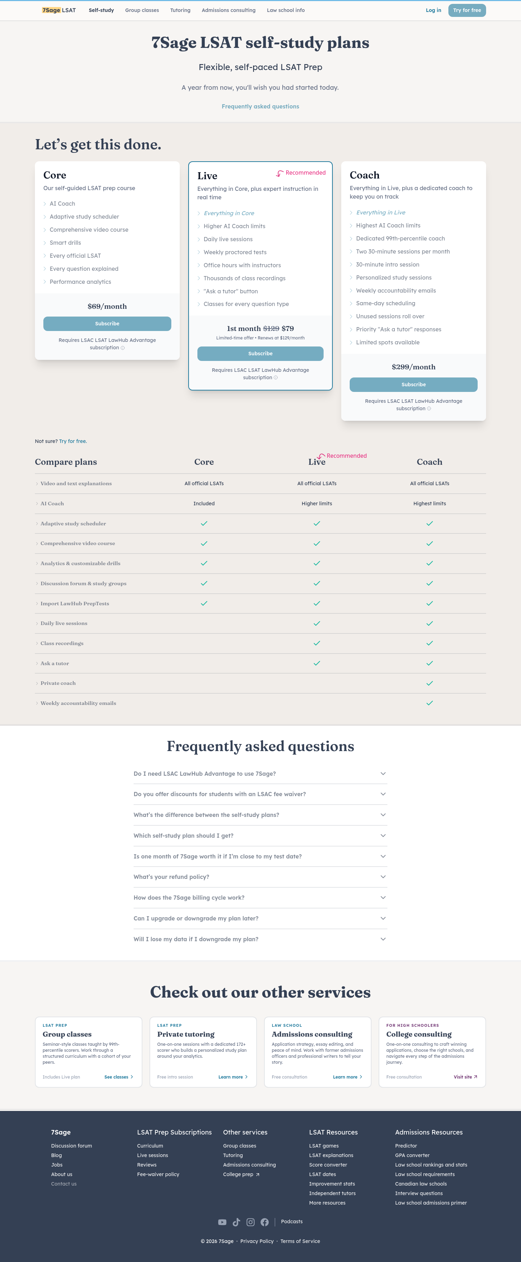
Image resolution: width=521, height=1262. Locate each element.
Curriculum (150, 1146)
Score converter (328, 1165)
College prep (241, 1174)
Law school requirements (425, 1174)
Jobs (56, 1165)
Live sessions (152, 1155)
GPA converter (412, 1155)
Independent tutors (332, 1193)
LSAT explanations (331, 1155)
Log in (433, 10)
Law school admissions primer (431, 1203)
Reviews (147, 1165)
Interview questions (419, 1193)
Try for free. (73, 441)
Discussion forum (71, 1146)
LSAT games (324, 1146)
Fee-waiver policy (158, 1174)
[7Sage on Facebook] (264, 1222)
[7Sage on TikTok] (236, 1222)
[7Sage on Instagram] (250, 1222)
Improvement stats (332, 1184)
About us (61, 1174)
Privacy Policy (257, 1241)
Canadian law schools (421, 1184)
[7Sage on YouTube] (222, 1222)
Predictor (406, 1146)
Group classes (239, 1146)
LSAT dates (322, 1174)
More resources (327, 1203)
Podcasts (292, 1221)
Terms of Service (300, 1241)
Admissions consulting (249, 1165)
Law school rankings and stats (431, 1165)
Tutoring (233, 1155)
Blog (56, 1155)
